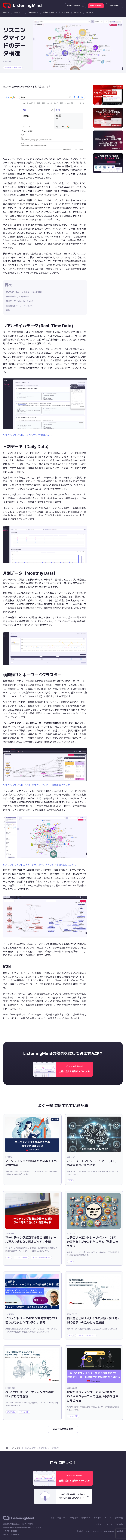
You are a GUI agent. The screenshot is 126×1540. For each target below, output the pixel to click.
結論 (8, 310)
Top (6, 1447)
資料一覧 (119, 1517)
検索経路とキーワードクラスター (20, 306)
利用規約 (80, 1531)
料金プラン (18, 12)
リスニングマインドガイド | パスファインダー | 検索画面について (36, 785)
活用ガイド (86, 1517)
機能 (5, 12)
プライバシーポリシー (94, 1531)
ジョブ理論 (11, 1412)
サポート (89, 12)
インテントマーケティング (13, 68)
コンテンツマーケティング (41, 1257)
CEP (70, 1181)
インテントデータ (21, 1257)
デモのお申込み (96, 6)
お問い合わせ (114, 6)
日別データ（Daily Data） (18, 296)
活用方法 (32, 12)
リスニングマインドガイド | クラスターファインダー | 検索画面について (40, 864)
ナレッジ (16, 1447)
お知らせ (77, 12)
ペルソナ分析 (24, 1412)
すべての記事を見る (63, 1429)
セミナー (65, 12)
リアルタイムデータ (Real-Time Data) (24, 292)
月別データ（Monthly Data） (20, 301)
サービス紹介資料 (73, 6)
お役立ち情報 (48, 12)
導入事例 (97, 1517)
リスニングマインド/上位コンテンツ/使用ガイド (27, 435)
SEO (8, 1257)
